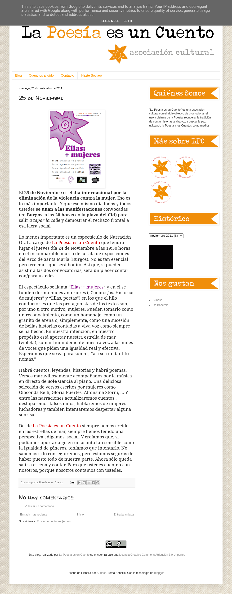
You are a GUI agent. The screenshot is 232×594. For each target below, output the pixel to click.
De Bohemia (160, 305)
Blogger (159, 573)
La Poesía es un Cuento (74, 554)
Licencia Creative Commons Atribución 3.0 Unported (152, 554)
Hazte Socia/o (91, 75)
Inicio (80, 514)
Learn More (110, 21)
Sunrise (157, 300)
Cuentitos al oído (41, 75)
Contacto (67, 75)
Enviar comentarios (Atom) (54, 521)
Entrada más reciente (33, 514)
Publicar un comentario (39, 506)
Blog (18, 75)
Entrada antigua (124, 514)
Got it (128, 21)
